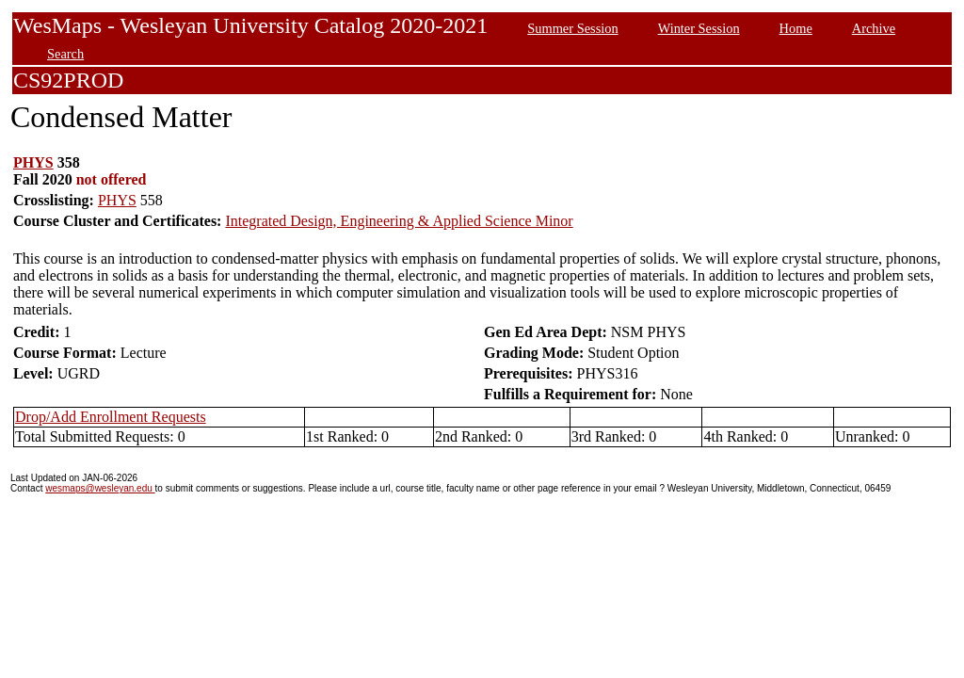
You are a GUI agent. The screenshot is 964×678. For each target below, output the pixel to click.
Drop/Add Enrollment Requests (110, 417)
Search (65, 53)
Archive (873, 28)
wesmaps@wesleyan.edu (99, 488)
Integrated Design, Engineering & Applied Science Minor (398, 221)
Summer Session (572, 28)
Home (795, 28)
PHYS (33, 162)
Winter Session (699, 28)
